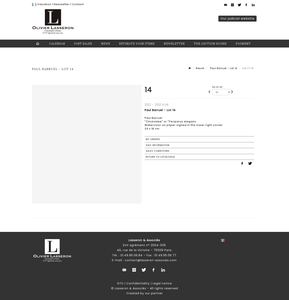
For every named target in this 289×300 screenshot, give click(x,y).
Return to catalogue (160, 156)
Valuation (44, 4)
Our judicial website (237, 18)
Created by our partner (144, 293)
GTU (120, 283)
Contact (78, 4)
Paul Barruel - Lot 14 (223, 68)
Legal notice (162, 283)
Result (200, 68)
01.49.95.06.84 (131, 255)
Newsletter (61, 4)
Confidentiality (138, 283)
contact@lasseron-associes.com (151, 260)
